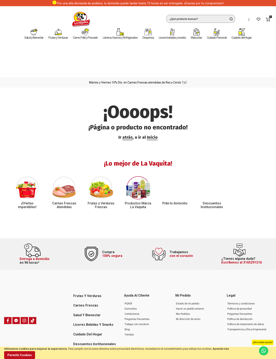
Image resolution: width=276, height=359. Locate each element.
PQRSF (128, 277)
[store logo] (19, 19)
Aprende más (221, 348)
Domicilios (131, 282)
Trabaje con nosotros (137, 298)
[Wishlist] (258, 19)
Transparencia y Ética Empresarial (246, 303)
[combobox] (139, 19)
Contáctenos (132, 287)
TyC (184, 46)
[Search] (231, 19)
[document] (138, 353)
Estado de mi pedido (187, 277)
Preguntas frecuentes (137, 293)
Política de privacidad (239, 282)
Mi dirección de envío (188, 293)
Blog (127, 303)
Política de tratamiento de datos (245, 298)
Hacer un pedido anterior (190, 282)
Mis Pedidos (183, 287)
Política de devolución (239, 293)
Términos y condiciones (241, 277)
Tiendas (129, 308)
